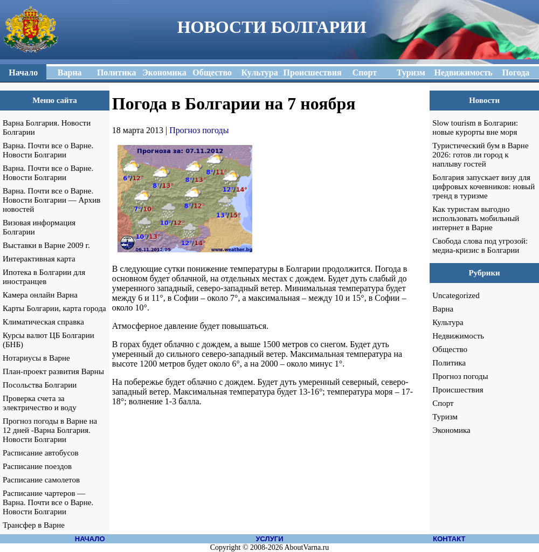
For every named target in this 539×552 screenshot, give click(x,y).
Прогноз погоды (199, 130)
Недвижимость (458, 336)
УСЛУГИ (269, 539)
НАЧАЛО (90, 539)
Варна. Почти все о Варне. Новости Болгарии (48, 150)
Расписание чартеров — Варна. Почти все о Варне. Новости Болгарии (48, 502)
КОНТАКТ (449, 539)
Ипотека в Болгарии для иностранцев (44, 277)
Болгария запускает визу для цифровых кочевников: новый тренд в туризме (483, 186)
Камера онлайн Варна (40, 295)
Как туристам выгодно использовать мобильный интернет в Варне (475, 218)
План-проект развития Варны (53, 371)
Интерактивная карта (39, 258)
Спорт (442, 403)
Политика (449, 362)
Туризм (445, 416)
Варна (442, 309)
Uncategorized (455, 295)
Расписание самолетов (41, 479)
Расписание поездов (37, 466)
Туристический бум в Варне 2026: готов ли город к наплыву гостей (480, 154)
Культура (448, 322)
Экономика (451, 430)
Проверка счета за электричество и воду (40, 403)
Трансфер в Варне (34, 525)
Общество (449, 349)
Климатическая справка (43, 322)
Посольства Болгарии (40, 385)
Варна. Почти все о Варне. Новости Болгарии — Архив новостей (51, 200)
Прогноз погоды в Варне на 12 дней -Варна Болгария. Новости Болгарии (50, 430)
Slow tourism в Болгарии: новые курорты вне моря (475, 127)
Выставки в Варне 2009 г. (46, 245)
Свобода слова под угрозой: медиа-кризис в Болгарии (480, 245)
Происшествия (457, 389)
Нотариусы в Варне (36, 358)
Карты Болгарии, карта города (54, 308)
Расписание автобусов (41, 452)
